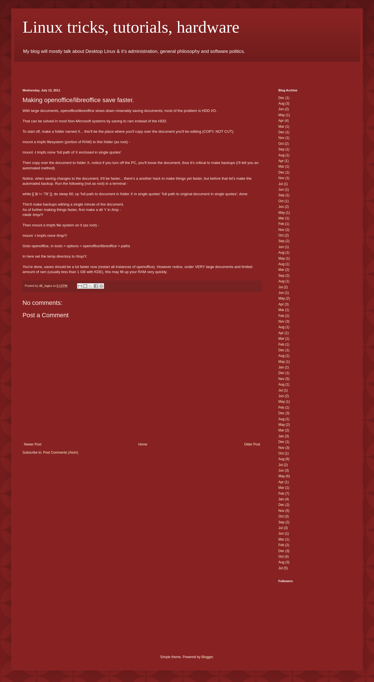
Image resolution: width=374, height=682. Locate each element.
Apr (281, 121)
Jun (281, 109)
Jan (281, 367)
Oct (281, 144)
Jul (280, 184)
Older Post (252, 444)
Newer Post (32, 444)
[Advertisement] (88, 70)
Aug (281, 103)
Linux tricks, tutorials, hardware (130, 27)
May (281, 115)
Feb (281, 224)
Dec (281, 98)
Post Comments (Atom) (60, 452)
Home (142, 444)
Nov (281, 138)
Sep (281, 149)
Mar (281, 127)
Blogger (207, 657)
